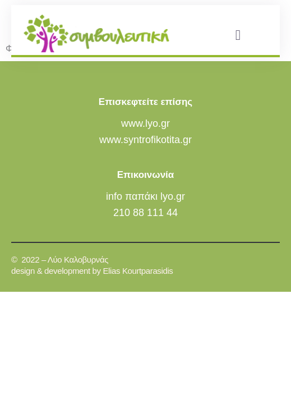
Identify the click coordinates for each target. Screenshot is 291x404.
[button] (238, 34)
